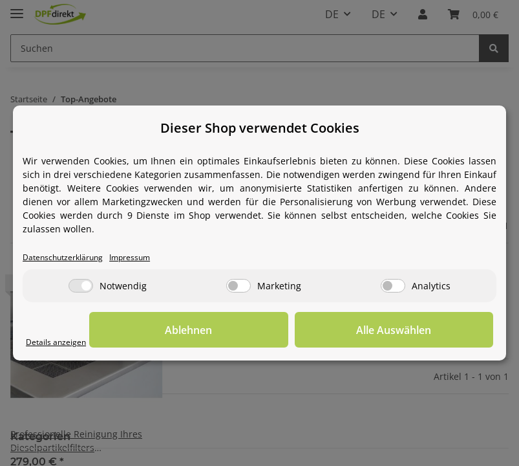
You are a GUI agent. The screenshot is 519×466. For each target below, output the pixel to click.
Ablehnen (292, 331)
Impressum (150, 257)
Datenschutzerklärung (71, 257)
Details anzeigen (62, 342)
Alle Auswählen (428, 331)
